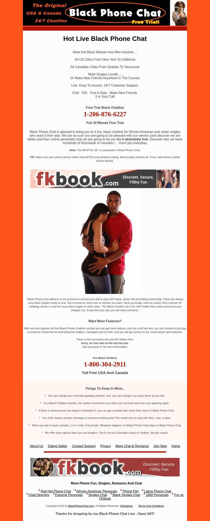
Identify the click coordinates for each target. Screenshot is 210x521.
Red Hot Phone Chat (56, 491)
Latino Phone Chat (157, 491)
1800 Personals (157, 495)
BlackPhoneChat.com (81, 505)
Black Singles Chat (126, 495)
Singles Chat (97, 495)
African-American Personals (96, 491)
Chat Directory (39, 495)
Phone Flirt (130, 491)
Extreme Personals (69, 495)
